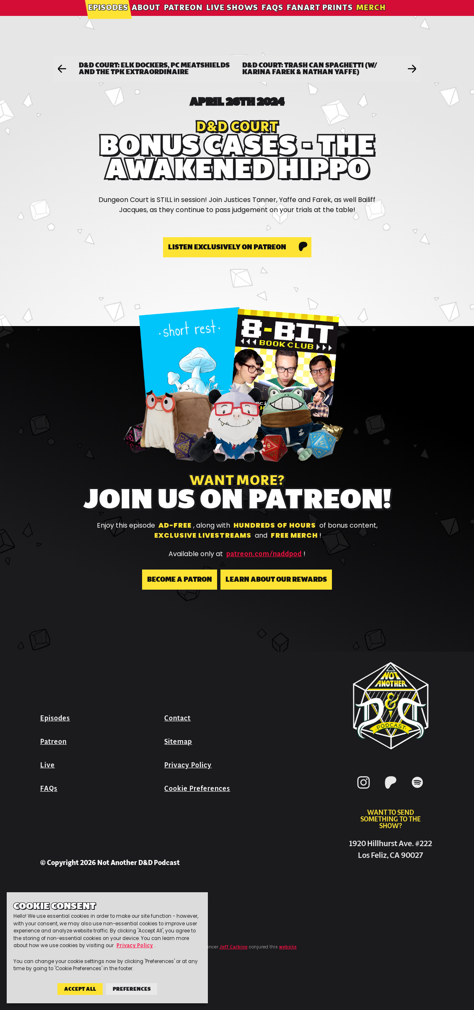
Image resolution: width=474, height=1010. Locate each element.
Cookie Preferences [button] (197, 788)
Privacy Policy (188, 765)
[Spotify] (417, 790)
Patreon (183, 18)
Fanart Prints (320, 18)
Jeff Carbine (234, 947)
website (288, 947)
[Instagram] (364, 790)
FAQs (272, 18)
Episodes (108, 18)
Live (47, 765)
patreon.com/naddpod (264, 554)
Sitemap (178, 741)
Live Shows (232, 18)
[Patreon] (391, 790)
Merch (371, 18)
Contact (177, 718)
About (146, 18)
